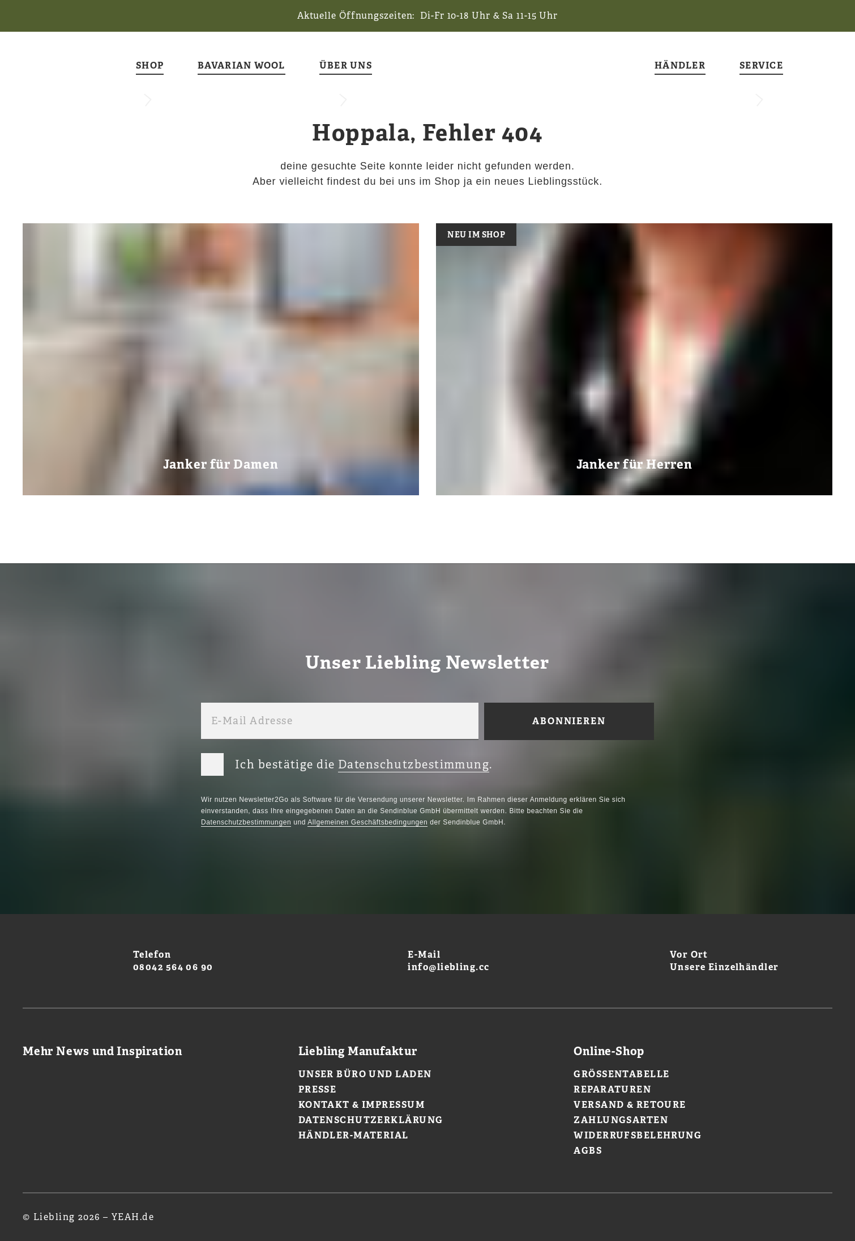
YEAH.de (133, 1217)
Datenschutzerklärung (370, 1120)
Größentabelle (621, 1074)
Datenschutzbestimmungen (246, 822)
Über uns (345, 66)
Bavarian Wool (241, 66)
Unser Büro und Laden (365, 1074)
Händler (680, 66)
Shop (150, 66)
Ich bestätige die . (347, 762)
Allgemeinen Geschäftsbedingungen (367, 822)
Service (761, 66)
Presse (317, 1089)
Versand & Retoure (630, 1105)
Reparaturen (612, 1089)
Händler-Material (353, 1135)
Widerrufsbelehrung (638, 1135)
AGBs (588, 1151)
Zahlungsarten (621, 1120)
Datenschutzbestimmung (413, 764)
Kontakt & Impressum (361, 1105)
